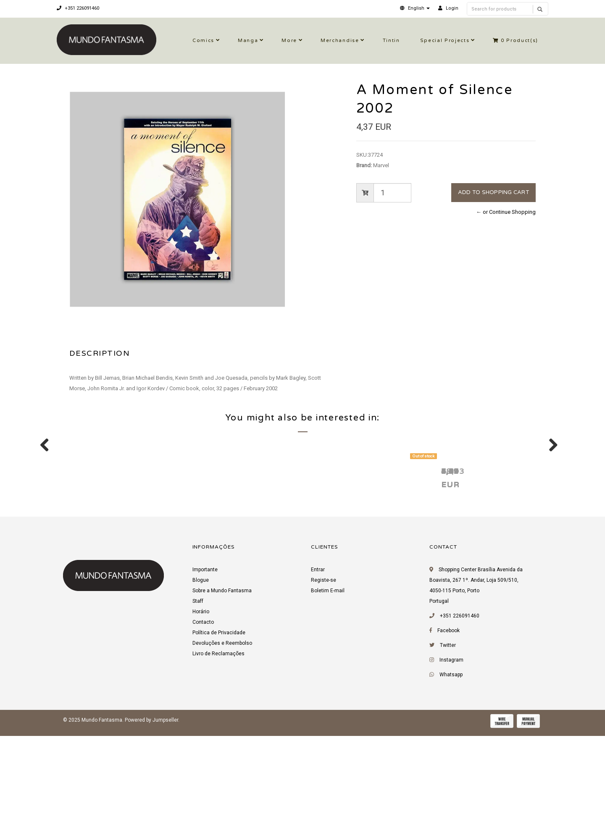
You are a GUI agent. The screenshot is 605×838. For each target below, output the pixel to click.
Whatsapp (451, 780)
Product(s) (515, 40)
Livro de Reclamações (218, 759)
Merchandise (340, 40)
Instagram (451, 765)
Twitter (448, 751)
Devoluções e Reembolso (222, 748)
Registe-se (323, 685)
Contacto (203, 727)
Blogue (200, 685)
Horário (200, 717)
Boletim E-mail (328, 696)
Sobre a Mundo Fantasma (222, 696)
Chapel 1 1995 (463, 576)
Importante (205, 675)
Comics (203, 40)
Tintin (391, 40)
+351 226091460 (78, 8)
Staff (197, 706)
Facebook (448, 736)
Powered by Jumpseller (151, 825)
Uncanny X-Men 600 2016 (364, 576)
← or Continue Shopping (506, 212)
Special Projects (445, 40)
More (289, 40)
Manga (248, 40)
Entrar (318, 675)
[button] (415, 8)
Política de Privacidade (218, 738)
